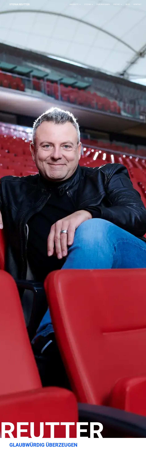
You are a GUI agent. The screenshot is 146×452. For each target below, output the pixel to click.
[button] (80, 4)
